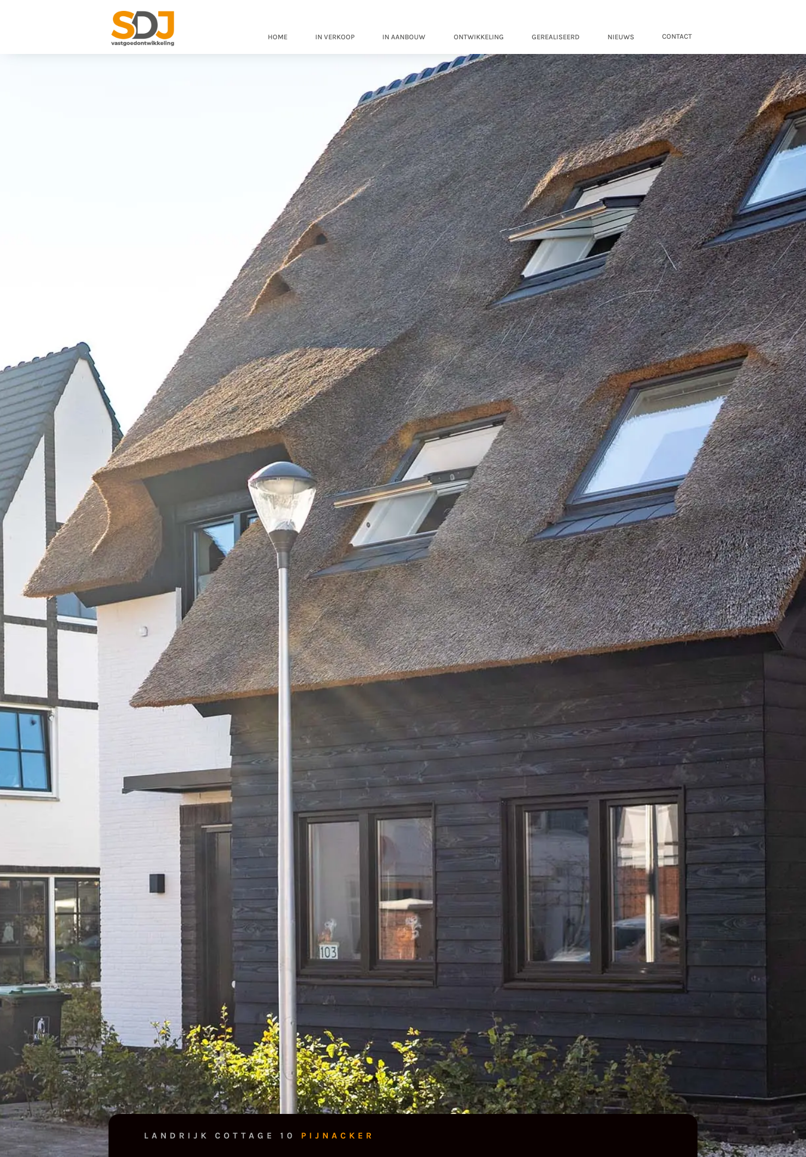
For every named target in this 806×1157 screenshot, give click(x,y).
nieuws (620, 37)
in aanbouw (403, 37)
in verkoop (334, 37)
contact (677, 36)
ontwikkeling (479, 37)
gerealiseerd (556, 37)
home (277, 37)
